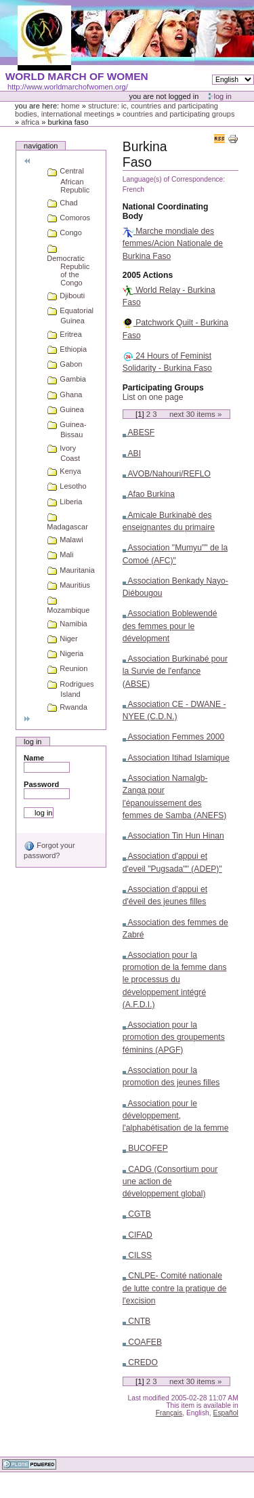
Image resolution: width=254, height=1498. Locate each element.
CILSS (137, 1255)
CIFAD (137, 1235)
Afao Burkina (149, 494)
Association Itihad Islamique (176, 758)
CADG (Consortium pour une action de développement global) (170, 1181)
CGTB (137, 1214)
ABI (132, 453)
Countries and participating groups (179, 114)
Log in (223, 96)
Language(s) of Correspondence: (174, 179)
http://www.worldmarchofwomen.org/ (67, 87)
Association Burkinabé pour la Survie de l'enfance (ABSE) (175, 671)
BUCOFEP (145, 1148)
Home (70, 106)
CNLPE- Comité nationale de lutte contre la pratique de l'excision (175, 1288)
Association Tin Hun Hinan (173, 836)
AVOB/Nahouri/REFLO (167, 474)
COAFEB (142, 1342)
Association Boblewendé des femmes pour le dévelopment (170, 626)
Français (169, 1413)
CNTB (136, 1321)
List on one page (153, 397)
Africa (30, 122)
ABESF (138, 432)
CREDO (140, 1362)
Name (34, 758)
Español (225, 1413)
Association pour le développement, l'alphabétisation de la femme (176, 1116)
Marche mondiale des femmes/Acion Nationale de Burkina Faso (173, 243)
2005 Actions (148, 275)
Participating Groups (163, 387)
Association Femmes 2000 (174, 737)
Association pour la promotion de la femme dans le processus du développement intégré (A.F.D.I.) (175, 979)
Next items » (195, 414)
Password (41, 784)
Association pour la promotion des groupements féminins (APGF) (174, 1037)
